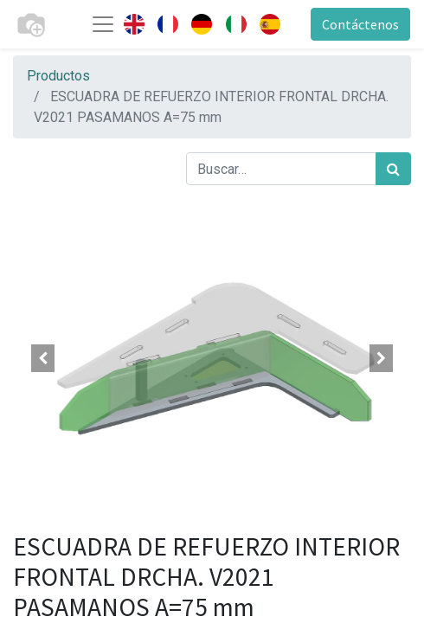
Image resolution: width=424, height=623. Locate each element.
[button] (43, 358)
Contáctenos (360, 24)
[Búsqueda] (393, 168)
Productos (58, 75)
